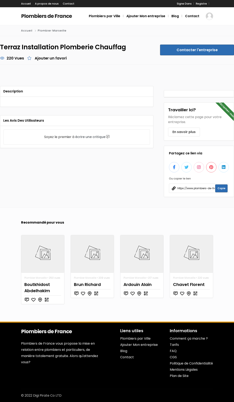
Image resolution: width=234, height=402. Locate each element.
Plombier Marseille (52, 30)
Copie (221, 188)
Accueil (26, 3)
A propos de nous (47, 3)
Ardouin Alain (138, 284)
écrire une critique (90, 136)
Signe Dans (184, 3)
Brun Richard (87, 284)
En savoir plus (184, 132)
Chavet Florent (189, 284)
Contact (68, 3)
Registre (201, 3)
